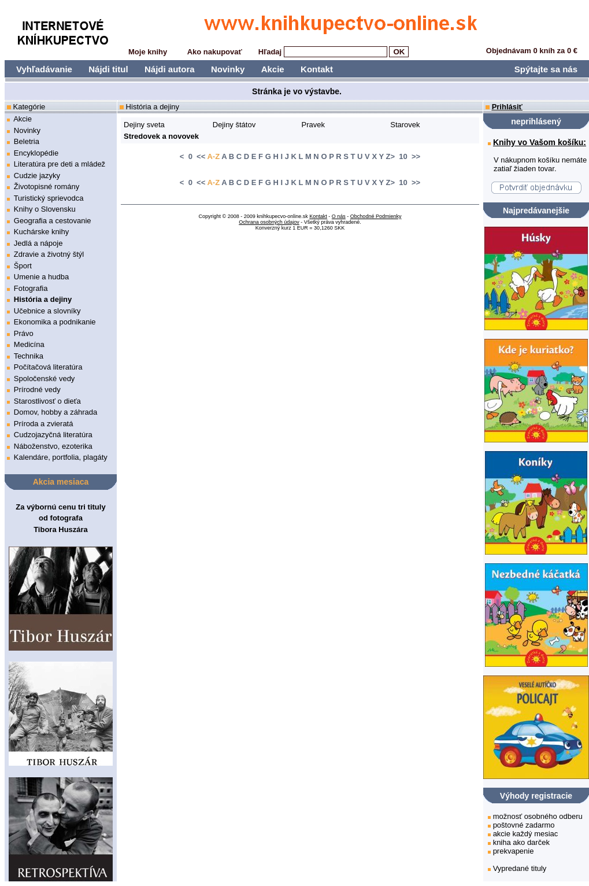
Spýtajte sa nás (545, 69)
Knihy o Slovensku (45, 209)
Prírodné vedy (37, 389)
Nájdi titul (108, 69)
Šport (23, 265)
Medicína (29, 344)
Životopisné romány (46, 186)
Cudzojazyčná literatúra (53, 434)
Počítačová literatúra (48, 367)
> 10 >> (405, 156)
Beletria (26, 141)
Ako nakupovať (214, 51)
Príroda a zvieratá (43, 423)
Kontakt (317, 69)
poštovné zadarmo (524, 825)
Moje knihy (147, 51)
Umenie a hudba (41, 276)
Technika (28, 356)
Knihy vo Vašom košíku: (539, 142)
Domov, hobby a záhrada (55, 412)
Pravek (313, 124)
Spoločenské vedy (44, 378)
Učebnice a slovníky (47, 311)
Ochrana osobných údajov (269, 222)
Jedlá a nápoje (38, 243)
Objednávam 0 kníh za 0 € (531, 50)
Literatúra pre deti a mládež (59, 164)
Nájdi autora (170, 69)
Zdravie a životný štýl (49, 254)
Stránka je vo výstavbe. (297, 91)
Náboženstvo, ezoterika (53, 446)
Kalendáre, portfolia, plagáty (61, 457)
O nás (339, 216)
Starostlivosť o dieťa (47, 401)
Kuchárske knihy (41, 231)
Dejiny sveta (144, 124)
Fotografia (31, 288)
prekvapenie (513, 851)
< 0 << (192, 156)
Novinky (228, 69)
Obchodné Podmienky (376, 216)
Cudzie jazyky (37, 175)
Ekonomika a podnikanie (55, 322)
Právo (24, 333)
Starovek (405, 124)
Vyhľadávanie (44, 69)
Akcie (272, 69)
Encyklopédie (36, 153)
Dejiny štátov (234, 124)
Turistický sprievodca (49, 198)
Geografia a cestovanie (52, 220)
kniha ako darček (521, 842)
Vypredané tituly (520, 868)
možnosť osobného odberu (538, 816)
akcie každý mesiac (525, 833)
